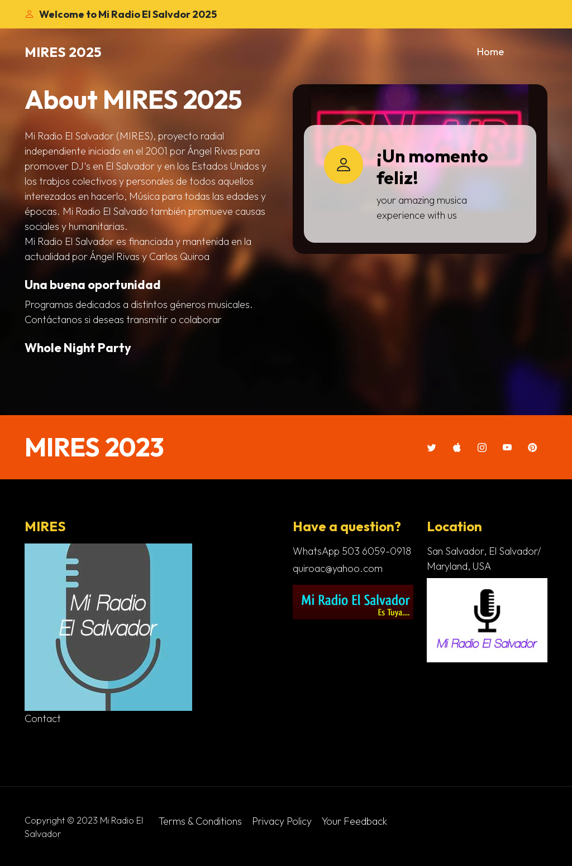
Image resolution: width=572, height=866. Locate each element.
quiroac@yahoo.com (338, 568)
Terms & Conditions (200, 821)
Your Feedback (354, 821)
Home (490, 51)
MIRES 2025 (63, 52)
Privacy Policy (282, 821)
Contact (43, 718)
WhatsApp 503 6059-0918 (352, 551)
